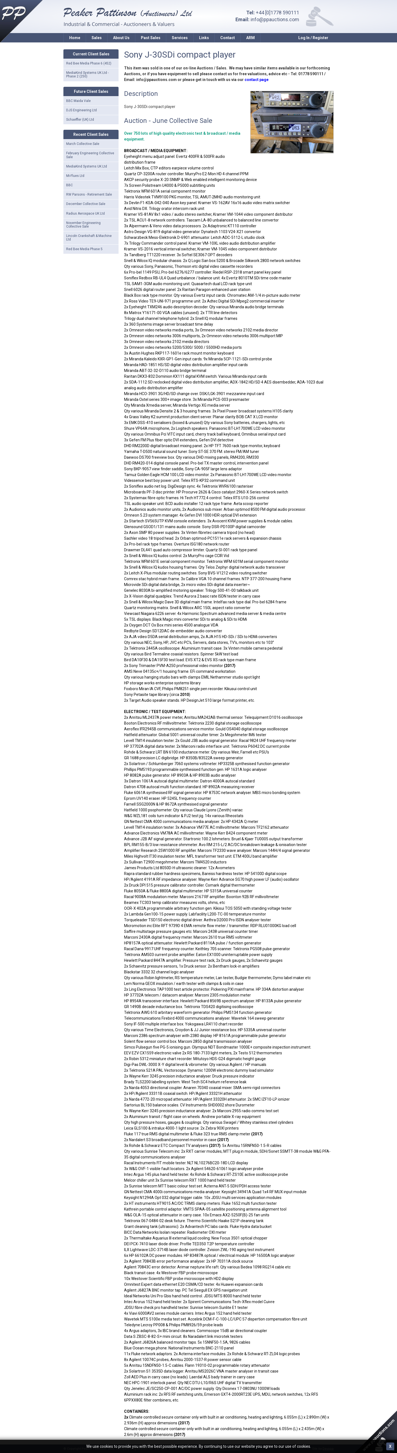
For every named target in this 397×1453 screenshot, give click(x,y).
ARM (250, 38)
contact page (257, 79)
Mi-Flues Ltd (75, 176)
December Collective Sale (85, 204)
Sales (97, 38)
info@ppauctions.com (275, 19)
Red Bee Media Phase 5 (84, 249)
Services (180, 38)
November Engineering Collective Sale (83, 224)
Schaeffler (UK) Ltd (80, 119)
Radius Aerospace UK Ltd (85, 213)
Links (204, 38)
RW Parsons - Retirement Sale (89, 194)
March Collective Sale (82, 144)
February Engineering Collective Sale (90, 155)
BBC (69, 185)
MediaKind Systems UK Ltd (86, 166)
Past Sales (150, 38)
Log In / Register (313, 38)
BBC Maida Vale (78, 101)
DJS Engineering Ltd (81, 110)
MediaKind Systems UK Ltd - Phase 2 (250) (87, 74)
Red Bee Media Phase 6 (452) (88, 63)
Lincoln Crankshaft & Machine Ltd (89, 237)
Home (74, 38)
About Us (121, 38)
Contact (227, 38)
